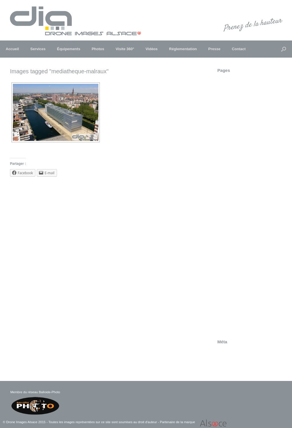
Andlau (223, 80)
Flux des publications (236, 357)
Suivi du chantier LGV (237, 285)
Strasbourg (227, 257)
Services (38, 49)
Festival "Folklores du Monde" (244, 146)
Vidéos (151, 49)
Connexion (227, 351)
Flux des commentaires (238, 362)
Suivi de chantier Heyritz (239, 280)
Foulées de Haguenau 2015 (242, 152)
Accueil (12, 49)
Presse (214, 49)
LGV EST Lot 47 (232, 191)
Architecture (228, 85)
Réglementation (183, 49)
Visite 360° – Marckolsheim (241, 313)
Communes (227, 96)
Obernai (224, 202)
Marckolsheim (229, 196)
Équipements (68, 49)
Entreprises (227, 130)
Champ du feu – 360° (236, 91)
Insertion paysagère (235, 174)
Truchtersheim (230, 297)
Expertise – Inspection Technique (247, 141)
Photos (98, 49)
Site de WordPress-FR (237, 368)
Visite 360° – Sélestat (236, 319)
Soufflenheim (229, 252)
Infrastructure (229, 169)
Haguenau (226, 157)
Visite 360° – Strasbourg (239, 324)
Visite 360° (124, 49)
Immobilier (226, 163)
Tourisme (225, 291)
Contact (239, 49)
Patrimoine (227, 208)
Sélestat (224, 235)
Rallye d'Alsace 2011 (236, 224)
